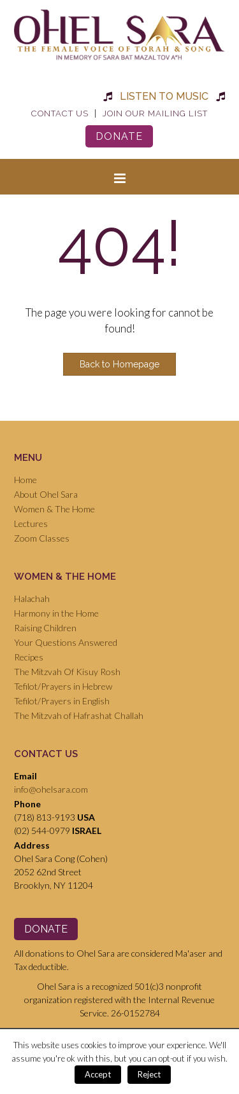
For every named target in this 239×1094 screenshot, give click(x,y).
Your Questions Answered (65, 642)
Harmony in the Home (56, 613)
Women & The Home (54, 508)
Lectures (31, 523)
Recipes (28, 657)
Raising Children (45, 627)
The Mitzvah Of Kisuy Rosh (67, 671)
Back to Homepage (119, 364)
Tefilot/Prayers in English (62, 700)
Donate (119, 136)
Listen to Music (164, 96)
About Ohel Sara (46, 494)
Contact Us (60, 113)
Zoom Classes (41, 538)
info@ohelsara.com (51, 789)
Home (25, 479)
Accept (98, 1074)
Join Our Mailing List (155, 113)
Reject (149, 1074)
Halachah (32, 598)
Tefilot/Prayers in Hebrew (63, 686)
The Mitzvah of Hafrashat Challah (78, 715)
